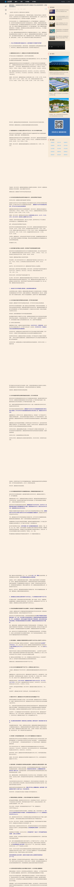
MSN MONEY (12, 878)
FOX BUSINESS (39, 878)
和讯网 (43, 881)
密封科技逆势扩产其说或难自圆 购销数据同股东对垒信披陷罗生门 (62, 31)
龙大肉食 (59, 148)
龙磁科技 (65, 142)
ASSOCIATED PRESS (20, 880)
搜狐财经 (27, 881)
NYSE (35, 877)
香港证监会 (16, 877)
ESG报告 (27, 1)
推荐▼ (16, 1)
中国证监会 (11, 877)
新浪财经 (11, 881)
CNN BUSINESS (28, 880)
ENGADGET (39, 879)
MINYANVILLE (21, 879)
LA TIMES (14, 880)
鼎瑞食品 (65, 151)
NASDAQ (38, 877)
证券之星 (14, 882)
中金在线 (39, 881)
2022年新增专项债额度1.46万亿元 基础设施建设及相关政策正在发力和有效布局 (62, 18)
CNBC (17, 879)
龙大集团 (52, 148)
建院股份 (11, 819)
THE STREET (12, 879)
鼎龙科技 (52, 151)
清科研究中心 (20, 882)
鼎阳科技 (59, 151)
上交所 (25, 877)
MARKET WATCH (32, 878)
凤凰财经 (23, 881)
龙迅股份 (52, 142)
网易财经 (15, 881)
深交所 (28, 877)
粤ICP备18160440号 (14, 884)
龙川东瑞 (65, 145)
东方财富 (32, 881)
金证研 (24, 9)
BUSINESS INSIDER (35, 880)
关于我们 (34, 1)
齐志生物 (65, 148)
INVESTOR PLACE (25, 878)
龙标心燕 (59, 145)
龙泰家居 (52, 145)
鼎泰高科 (52, 154)
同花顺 (11, 882)
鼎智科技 (65, 154)
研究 (21, 1)
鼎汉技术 (59, 154)
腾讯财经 (19, 881)
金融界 (36, 881)
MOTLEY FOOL (27, 879)
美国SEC (21, 877)
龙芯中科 (59, 142)
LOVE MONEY (33, 879)
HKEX (31, 877)
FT (40, 880)
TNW (11, 880)
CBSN (43, 879)
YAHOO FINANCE (18, 878)
